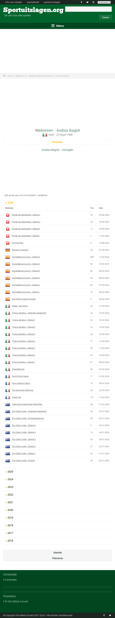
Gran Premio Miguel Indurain (24, 299)
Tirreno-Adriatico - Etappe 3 (23, 348)
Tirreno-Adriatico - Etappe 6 (23, 327)
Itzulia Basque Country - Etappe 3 (26, 278)
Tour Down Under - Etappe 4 (24, 432)
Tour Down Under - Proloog (23, 460)
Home (9, 76)
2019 (10, 517)
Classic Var (16, 397)
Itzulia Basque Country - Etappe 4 (26, 270)
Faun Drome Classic (20, 376)
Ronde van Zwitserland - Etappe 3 (26, 221)
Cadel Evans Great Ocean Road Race (27, 404)
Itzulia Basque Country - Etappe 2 (26, 285)
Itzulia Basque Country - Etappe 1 (26, 292)
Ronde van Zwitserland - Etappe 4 (26, 214)
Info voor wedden (13, 2)
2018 (10, 525)
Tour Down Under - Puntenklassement (28, 418)
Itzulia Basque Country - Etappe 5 (26, 264)
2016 (10, 540)
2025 (10, 471)
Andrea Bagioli (62, 76)
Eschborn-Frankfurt (20, 249)
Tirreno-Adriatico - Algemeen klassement (29, 313)
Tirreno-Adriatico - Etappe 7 (23, 320)
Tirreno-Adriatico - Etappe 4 (23, 341)
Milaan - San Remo (20, 306)
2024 (10, 479)
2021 (10, 502)
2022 (10, 494)
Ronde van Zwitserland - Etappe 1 (26, 235)
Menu (57, 26)
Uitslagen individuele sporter (41, 76)
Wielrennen (20, 76)
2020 (10, 510)
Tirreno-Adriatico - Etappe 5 (23, 334)
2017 (10, 533)
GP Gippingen (17, 242)
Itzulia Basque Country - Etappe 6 (26, 257)
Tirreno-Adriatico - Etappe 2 (23, 355)
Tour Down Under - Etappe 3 (24, 439)
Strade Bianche (18, 369)
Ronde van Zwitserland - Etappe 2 (26, 228)
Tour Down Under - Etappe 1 (24, 453)
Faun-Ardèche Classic (21, 383)
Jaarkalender (32, 2)
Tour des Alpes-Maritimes (22, 390)
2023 (10, 487)
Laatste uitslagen (51, 2)
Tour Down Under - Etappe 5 (24, 425)
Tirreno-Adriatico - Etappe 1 (23, 362)
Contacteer (11, 579)
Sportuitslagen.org (15, 10)
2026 (10, 202)
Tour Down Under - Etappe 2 (24, 446)
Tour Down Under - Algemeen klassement (29, 411)
